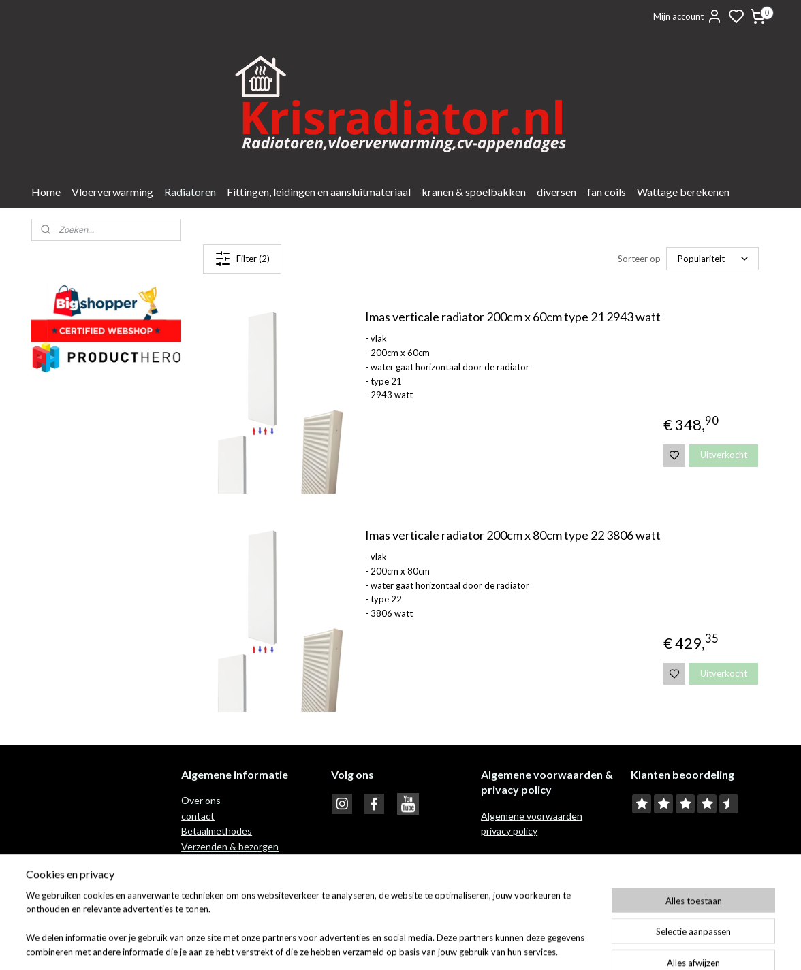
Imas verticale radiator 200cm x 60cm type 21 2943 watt (512, 317)
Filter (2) (242, 258)
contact (198, 816)
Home (46, 191)
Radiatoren (190, 191)
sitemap (440, 945)
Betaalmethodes (216, 831)
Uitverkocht (723, 454)
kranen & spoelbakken (474, 191)
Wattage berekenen (683, 191)
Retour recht (209, 861)
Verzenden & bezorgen (230, 846)
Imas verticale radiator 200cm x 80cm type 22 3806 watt (512, 535)
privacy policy (509, 831)
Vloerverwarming (112, 191)
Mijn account (688, 16)
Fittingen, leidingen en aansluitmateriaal (319, 191)
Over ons (201, 800)
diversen (556, 191)
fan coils (606, 191)
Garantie (201, 876)
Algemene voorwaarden (531, 816)
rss (465, 945)
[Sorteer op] (712, 259)
